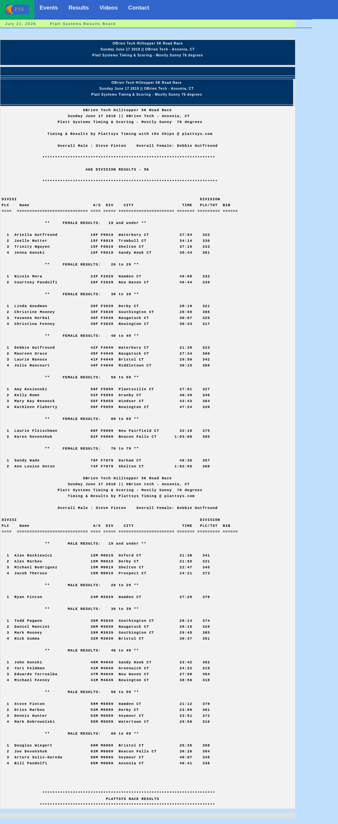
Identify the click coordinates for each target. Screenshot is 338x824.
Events (49, 8)
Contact (138, 8)
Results (79, 8)
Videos (108, 8)
